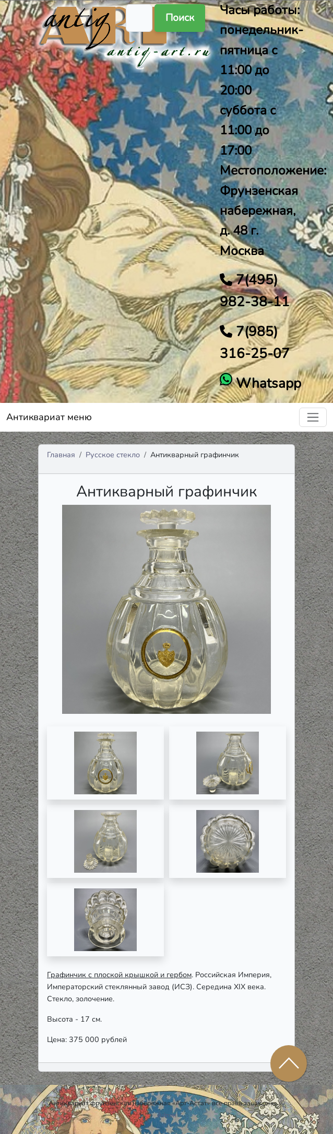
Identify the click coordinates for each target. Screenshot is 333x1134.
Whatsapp (266, 383)
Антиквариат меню (49, 417)
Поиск (179, 18)
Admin (166, 1114)
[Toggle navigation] (313, 417)
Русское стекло (113, 454)
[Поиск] (139, 18)
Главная (61, 454)
